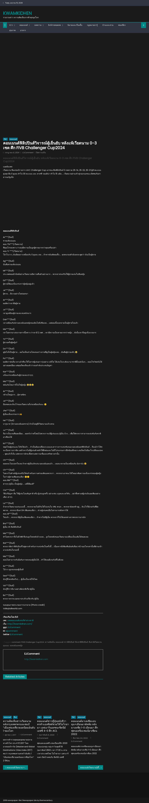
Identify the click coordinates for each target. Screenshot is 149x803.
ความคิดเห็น (50, 642)
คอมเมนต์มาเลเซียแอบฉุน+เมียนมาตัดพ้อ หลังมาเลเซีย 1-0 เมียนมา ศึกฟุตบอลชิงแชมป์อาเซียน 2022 (84, 727)
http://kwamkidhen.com (36, 659)
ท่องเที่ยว (122, 25)
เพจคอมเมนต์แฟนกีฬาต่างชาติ (20, 620)
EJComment (27, 152)
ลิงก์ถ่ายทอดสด (54, 25)
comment (16, 642)
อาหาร (23, 30)
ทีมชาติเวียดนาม (95, 642)
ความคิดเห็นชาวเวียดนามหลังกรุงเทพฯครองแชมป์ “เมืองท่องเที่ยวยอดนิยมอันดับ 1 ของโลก (19, 725)
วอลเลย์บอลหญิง (16, 645)
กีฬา (5, 139)
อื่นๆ (15, 717)
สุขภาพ (12, 30)
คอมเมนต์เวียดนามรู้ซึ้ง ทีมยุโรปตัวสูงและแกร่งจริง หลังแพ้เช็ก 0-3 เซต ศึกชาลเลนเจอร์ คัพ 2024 (91, 767)
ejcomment (12, 631)
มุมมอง (6, 645)
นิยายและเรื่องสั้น (75, 25)
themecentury (46, 800)
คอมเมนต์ (24, 25)
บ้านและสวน (107, 25)
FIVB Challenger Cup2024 (32, 642)
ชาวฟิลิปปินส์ (69, 642)
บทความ (38, 25)
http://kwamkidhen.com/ (20, 624)
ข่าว (11, 25)
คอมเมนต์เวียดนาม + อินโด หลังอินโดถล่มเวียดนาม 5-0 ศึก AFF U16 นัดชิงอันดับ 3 (17, 767)
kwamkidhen (17, 13)
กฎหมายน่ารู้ (92, 25)
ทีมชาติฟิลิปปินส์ (81, 642)
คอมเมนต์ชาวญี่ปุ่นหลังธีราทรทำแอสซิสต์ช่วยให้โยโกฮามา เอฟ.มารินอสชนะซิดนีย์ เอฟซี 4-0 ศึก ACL (53, 725)
